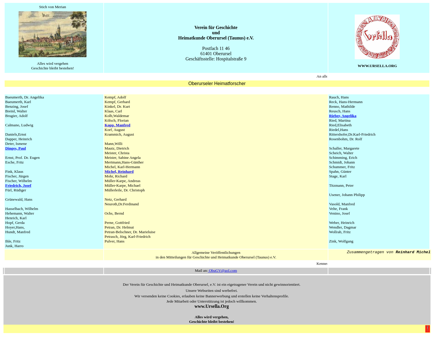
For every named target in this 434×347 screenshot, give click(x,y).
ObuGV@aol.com (222, 270)
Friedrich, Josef (18, 185)
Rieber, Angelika (342, 116)
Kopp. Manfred (117, 125)
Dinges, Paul (15, 148)
